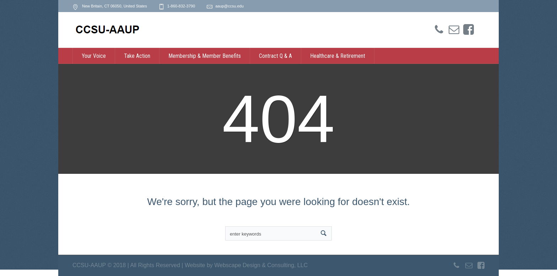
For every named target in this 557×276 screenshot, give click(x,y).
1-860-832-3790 (181, 6)
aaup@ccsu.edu (229, 6)
